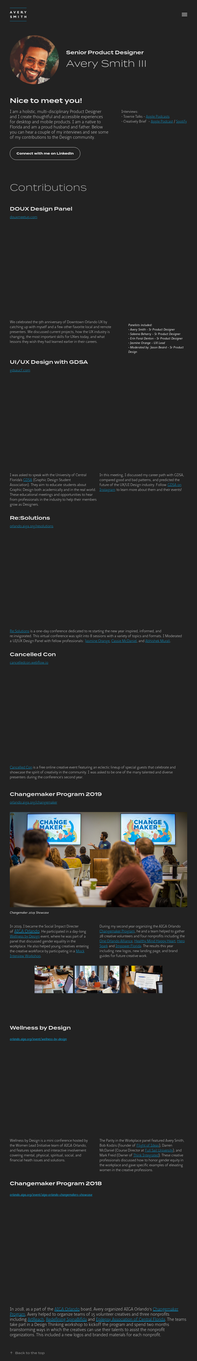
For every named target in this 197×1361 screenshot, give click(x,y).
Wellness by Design (25, 936)
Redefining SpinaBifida (66, 1319)
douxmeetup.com (23, 217)
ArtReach (36, 1319)
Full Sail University (159, 1150)
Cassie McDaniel (124, 641)
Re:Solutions (19, 631)
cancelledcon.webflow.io (29, 662)
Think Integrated (146, 1155)
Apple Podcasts (158, 116)
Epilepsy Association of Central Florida (130, 1319)
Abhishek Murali (157, 641)
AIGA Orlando (26, 931)
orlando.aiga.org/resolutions (31, 526)
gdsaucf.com (20, 370)
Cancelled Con (21, 767)
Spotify (181, 121)
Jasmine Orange (97, 641)
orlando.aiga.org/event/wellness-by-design (38, 1039)
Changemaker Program (117, 931)
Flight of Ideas (148, 1145)
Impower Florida (128, 946)
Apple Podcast (162, 121)
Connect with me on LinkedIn (45, 153)
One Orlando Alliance (116, 941)
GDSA (27, 480)
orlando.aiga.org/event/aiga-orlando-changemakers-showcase (51, 1195)
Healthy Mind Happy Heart (154, 941)
